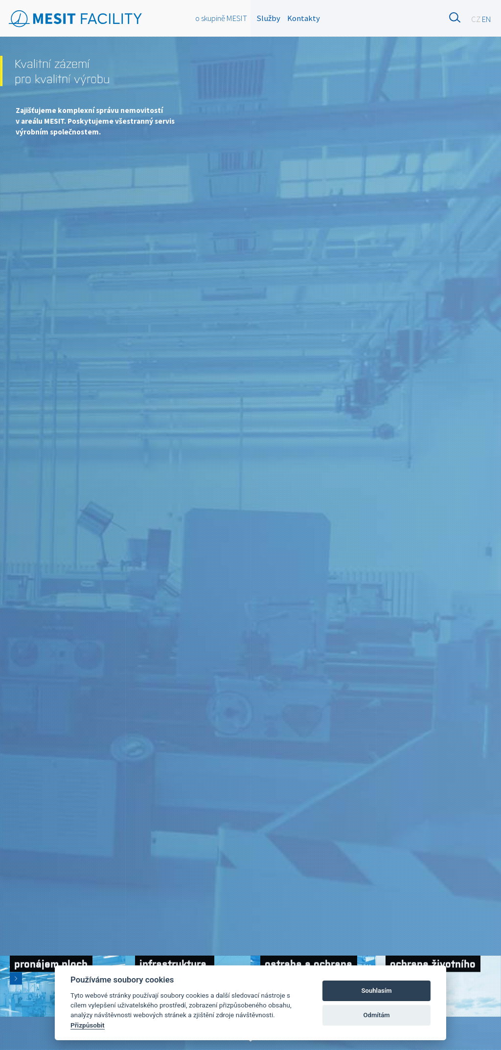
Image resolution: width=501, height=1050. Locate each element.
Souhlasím (377, 990)
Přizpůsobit (87, 1025)
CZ (475, 19)
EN (486, 19)
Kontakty (303, 18)
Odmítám (377, 1015)
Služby (268, 18)
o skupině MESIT (221, 18)
